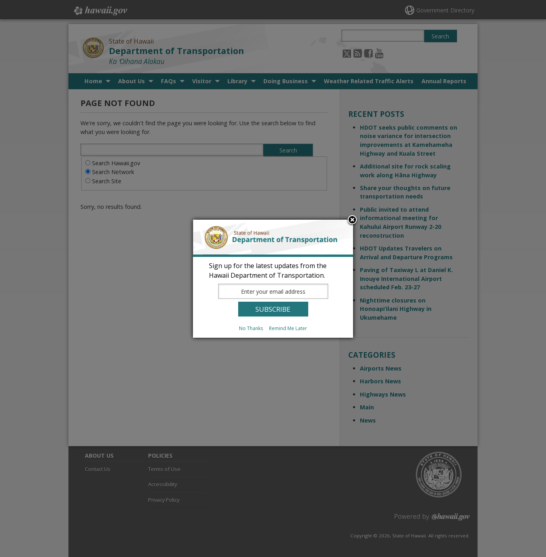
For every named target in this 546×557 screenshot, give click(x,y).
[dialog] (273, 279)
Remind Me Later (288, 328)
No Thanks (251, 328)
